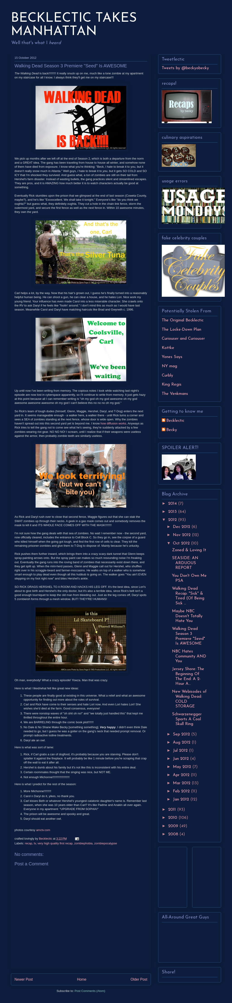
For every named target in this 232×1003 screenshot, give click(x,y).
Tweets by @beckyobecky (185, 68)
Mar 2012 (182, 783)
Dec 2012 (182, 527)
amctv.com (43, 830)
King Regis (171, 384)
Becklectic (175, 421)
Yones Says (172, 357)
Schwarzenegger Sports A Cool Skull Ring (187, 719)
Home (82, 979)
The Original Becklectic (182, 320)
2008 (173, 834)
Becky (171, 430)
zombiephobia (83, 843)
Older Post (138, 979)
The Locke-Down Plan (181, 329)
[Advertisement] (175, 876)
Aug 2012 (182, 742)
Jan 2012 (181, 799)
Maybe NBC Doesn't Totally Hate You (187, 616)
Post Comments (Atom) (90, 991)
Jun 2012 (181, 759)
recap (28, 843)
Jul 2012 (181, 751)
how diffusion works (113, 423)
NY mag (169, 366)
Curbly (167, 375)
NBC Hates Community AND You (189, 656)
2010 (173, 818)
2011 (172, 810)
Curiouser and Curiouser (183, 339)
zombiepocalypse (105, 843)
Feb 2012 (182, 791)
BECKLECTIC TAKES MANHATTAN (74, 25)
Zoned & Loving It (189, 550)
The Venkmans (175, 394)
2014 (173, 504)
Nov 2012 (182, 535)
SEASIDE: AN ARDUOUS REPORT (185, 563)
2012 (173, 520)
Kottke (168, 348)
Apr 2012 (182, 775)
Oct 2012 (182, 543)
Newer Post (23, 979)
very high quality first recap (55, 843)
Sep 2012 (182, 734)
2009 (173, 826)
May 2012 (182, 767)
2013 (173, 512)
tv (35, 843)
